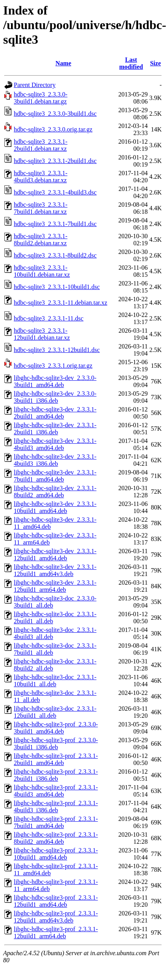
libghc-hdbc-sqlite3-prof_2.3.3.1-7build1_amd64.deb (56, 822)
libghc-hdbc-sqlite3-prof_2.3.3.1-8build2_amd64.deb (56, 838)
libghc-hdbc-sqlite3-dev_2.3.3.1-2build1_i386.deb (55, 428)
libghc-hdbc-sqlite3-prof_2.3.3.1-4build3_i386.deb (56, 806)
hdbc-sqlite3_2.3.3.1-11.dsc (48, 318)
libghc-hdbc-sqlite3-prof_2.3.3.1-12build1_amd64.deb (56, 901)
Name (63, 63)
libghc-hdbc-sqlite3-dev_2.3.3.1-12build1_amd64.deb (55, 554)
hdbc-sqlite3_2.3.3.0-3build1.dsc (55, 113)
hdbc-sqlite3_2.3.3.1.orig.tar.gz (53, 365)
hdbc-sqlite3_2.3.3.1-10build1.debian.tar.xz (42, 271)
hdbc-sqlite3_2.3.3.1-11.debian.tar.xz (60, 302)
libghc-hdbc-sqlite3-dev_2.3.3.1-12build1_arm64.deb (55, 586)
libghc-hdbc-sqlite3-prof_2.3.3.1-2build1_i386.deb (56, 775)
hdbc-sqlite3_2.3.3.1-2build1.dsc (55, 160)
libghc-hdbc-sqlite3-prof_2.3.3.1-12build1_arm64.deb (56, 932)
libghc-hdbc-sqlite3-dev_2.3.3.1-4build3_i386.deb (55, 460)
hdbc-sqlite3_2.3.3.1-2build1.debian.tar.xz (40, 145)
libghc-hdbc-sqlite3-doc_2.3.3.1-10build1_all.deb (55, 680)
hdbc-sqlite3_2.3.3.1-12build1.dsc (57, 349)
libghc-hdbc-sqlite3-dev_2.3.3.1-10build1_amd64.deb (55, 507)
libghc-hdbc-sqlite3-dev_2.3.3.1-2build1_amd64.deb (55, 413)
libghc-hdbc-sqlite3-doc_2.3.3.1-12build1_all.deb (55, 712)
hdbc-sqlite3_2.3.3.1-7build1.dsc (55, 223)
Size (155, 63)
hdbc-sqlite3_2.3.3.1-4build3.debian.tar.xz (40, 176)
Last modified (131, 63)
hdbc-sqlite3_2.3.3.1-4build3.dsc (55, 192)
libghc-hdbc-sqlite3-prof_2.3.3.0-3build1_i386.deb (56, 743)
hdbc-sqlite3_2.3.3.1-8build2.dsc (55, 255)
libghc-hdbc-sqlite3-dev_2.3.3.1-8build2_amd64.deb (55, 491)
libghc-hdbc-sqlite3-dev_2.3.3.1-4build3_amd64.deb (55, 444)
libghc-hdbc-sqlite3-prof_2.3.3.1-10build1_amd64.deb (56, 854)
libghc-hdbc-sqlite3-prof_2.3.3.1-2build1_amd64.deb (56, 759)
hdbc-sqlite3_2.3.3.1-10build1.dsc (57, 286)
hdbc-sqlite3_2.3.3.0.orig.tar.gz (53, 129)
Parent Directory (34, 85)
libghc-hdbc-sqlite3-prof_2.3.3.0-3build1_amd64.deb (56, 728)
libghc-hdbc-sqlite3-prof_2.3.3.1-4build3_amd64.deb (56, 791)
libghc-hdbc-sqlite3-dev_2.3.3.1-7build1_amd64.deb (55, 476)
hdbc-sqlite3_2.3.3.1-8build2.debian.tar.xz (40, 239)
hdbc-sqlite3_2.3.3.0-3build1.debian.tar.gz (40, 98)
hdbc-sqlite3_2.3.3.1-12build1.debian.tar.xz (42, 334)
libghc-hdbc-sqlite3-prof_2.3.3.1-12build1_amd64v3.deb (56, 917)
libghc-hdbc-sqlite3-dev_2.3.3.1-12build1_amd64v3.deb (55, 570)
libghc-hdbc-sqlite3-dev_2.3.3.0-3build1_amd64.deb (55, 381)
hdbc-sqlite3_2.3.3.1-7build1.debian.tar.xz (40, 208)
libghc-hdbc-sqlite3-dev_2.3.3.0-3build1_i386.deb (55, 397)
